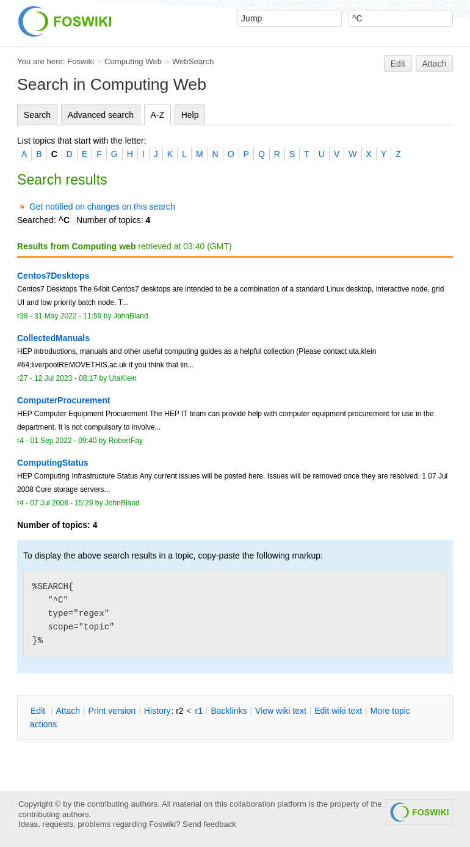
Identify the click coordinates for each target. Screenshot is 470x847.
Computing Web (133, 61)
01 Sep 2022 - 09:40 (63, 440)
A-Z (158, 115)
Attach (434, 63)
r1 (199, 711)
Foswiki (80, 61)
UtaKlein (123, 378)
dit (39, 711)
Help (190, 115)
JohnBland (131, 316)
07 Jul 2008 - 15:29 (61, 503)
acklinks (229, 711)
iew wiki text (280, 711)
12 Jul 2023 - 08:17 (65, 378)
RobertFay (126, 440)
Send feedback (209, 824)
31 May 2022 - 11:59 (67, 316)
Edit (398, 63)
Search (37, 115)
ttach (68, 711)
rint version (112, 711)
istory (157, 711)
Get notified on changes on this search (102, 206)
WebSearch (193, 61)
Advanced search (101, 115)
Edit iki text (338, 711)
